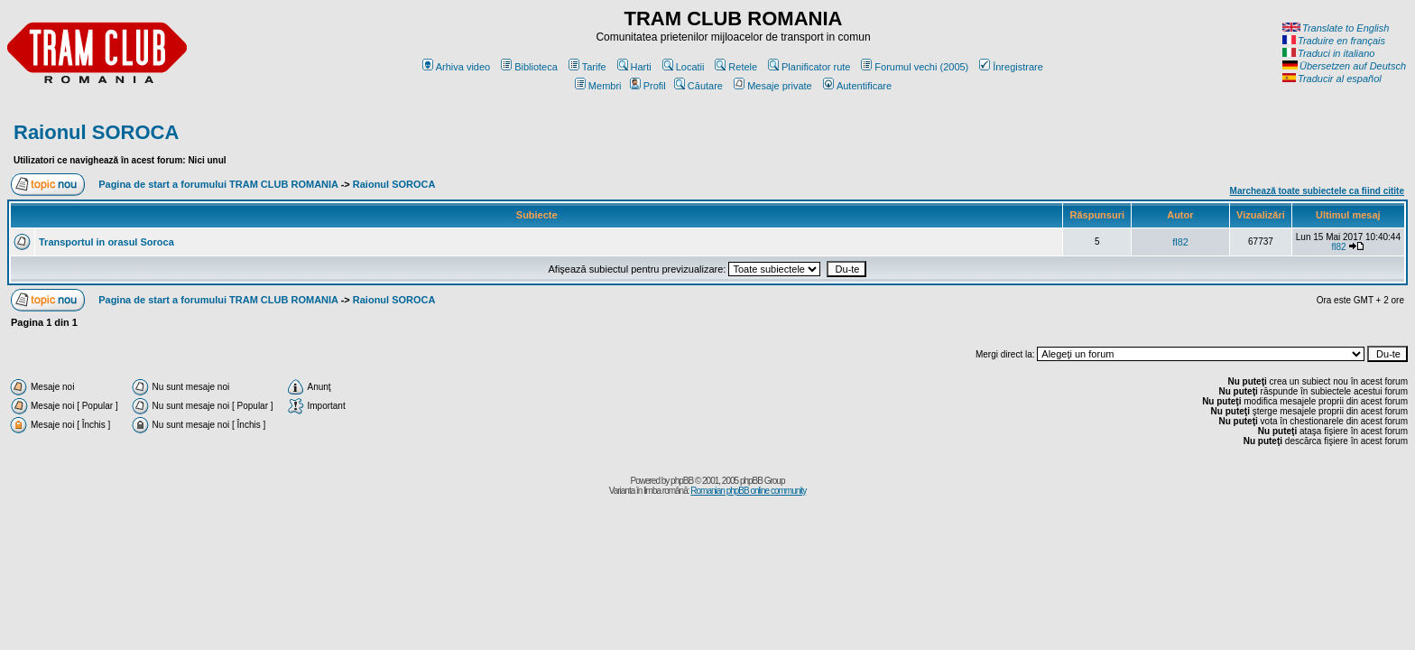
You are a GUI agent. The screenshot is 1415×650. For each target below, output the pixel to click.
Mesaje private (773, 85)
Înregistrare (1011, 66)
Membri (598, 85)
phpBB (682, 481)
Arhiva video (456, 66)
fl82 (1180, 242)
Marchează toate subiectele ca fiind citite (1317, 191)
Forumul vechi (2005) (914, 66)
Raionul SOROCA (96, 132)
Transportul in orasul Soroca (106, 242)
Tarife (587, 66)
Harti (634, 66)
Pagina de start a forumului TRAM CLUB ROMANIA (218, 184)
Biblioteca (529, 66)
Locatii (683, 66)
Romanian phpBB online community (748, 491)
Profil (648, 85)
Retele (736, 66)
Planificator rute (809, 66)
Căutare (698, 85)
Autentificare (857, 85)
